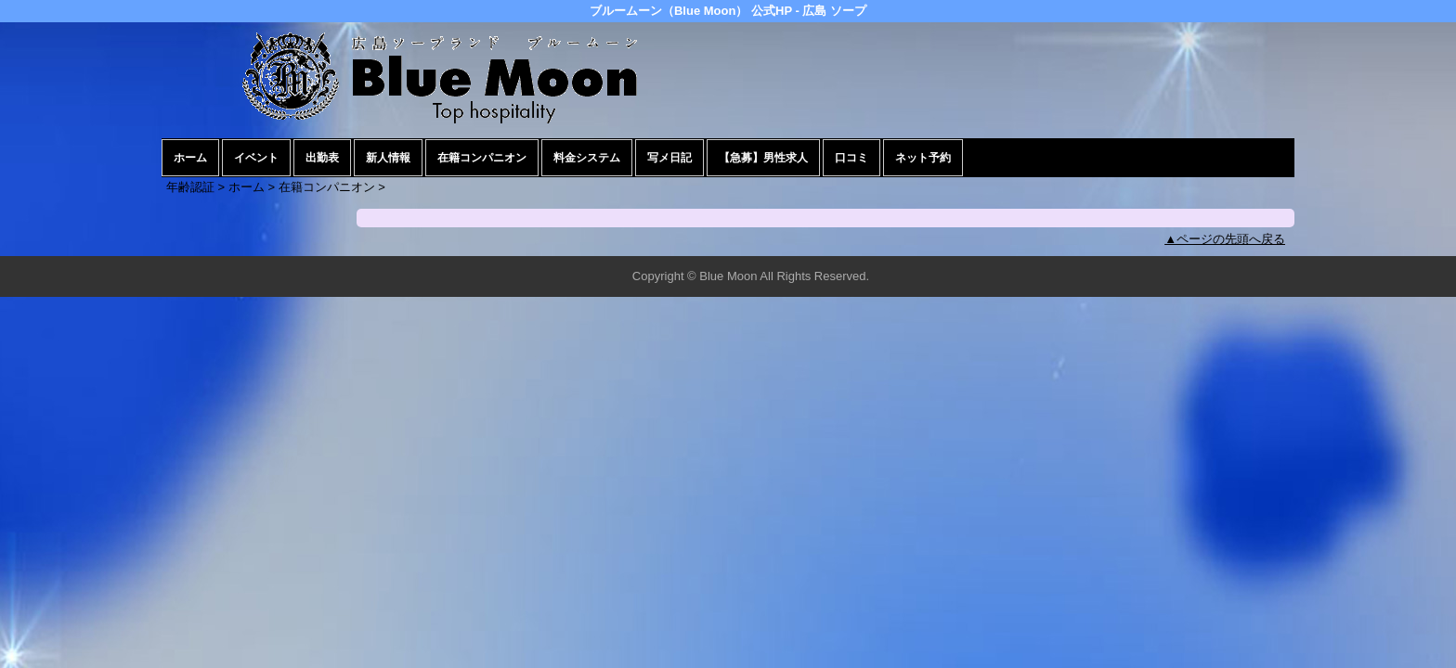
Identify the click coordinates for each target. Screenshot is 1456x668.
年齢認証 (190, 187)
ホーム (190, 157)
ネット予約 (923, 157)
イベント (256, 157)
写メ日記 (669, 157)
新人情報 (388, 157)
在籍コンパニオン (481, 157)
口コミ (851, 157)
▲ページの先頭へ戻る (1224, 239)
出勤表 (322, 157)
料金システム (586, 157)
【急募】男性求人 (763, 157)
